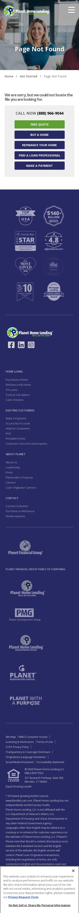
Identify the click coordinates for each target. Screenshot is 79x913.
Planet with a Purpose (19, 477)
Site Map (11, 737)
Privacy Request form (23, 907)
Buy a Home (39, 135)
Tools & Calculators (18, 395)
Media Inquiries (15, 516)
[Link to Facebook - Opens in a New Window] (11, 345)
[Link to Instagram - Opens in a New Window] (31, 345)
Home (9, 76)
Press (9, 472)
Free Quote (40, 124)
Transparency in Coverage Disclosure (28, 752)
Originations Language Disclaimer (26, 757)
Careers (11, 482)
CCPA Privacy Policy (17, 747)
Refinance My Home (18, 385)
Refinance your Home (39, 145)
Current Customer (17, 506)
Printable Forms (15, 438)
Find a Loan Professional (39, 155)
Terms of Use (45, 742)
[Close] (73, 880)
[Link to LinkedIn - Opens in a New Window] (21, 345)
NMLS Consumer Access (33, 737)
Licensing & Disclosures (20, 742)
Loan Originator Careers (21, 487)
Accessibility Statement (50, 762)
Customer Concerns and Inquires (26, 443)
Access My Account (18, 423)
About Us (11, 462)
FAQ (8, 433)
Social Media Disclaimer (20, 762)
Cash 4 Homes (14, 400)
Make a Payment (39, 166)
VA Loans (11, 390)
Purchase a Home (17, 380)
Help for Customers (18, 428)
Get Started (28, 76)
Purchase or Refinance (20, 511)
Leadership (13, 467)
